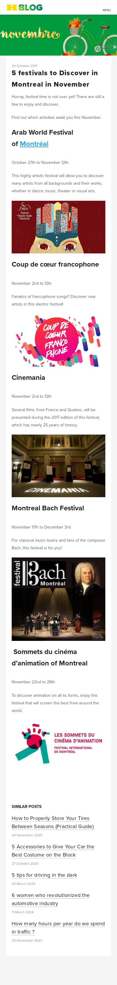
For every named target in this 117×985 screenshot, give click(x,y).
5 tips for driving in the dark (44, 875)
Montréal (34, 144)
